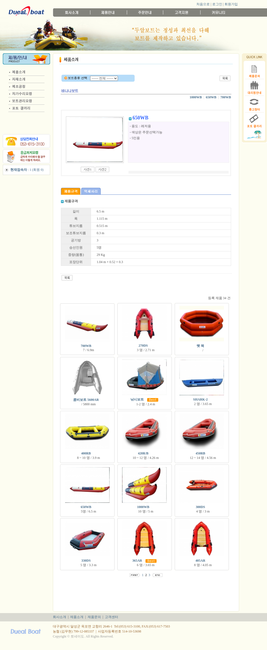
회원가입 (231, 4)
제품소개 (76, 617)
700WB (226, 97)
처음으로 (203, 4)
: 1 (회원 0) (26, 170)
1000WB (196, 97)
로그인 (217, 4)
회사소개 (59, 617)
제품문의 (94, 617)
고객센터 (111, 617)
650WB (211, 97)
